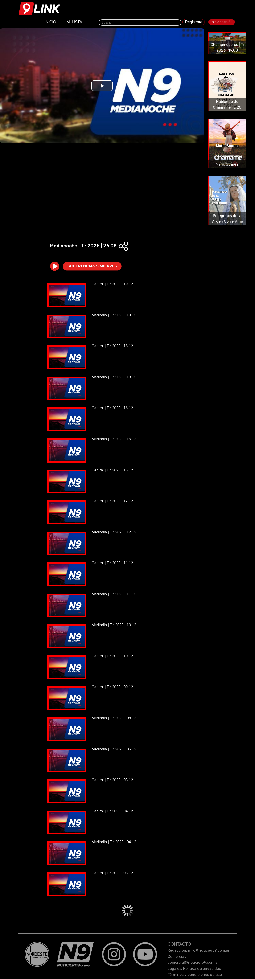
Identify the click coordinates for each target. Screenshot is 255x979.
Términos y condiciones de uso (195, 974)
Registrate (193, 23)
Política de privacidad (202, 968)
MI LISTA (74, 23)
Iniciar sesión (222, 23)
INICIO (50, 23)
